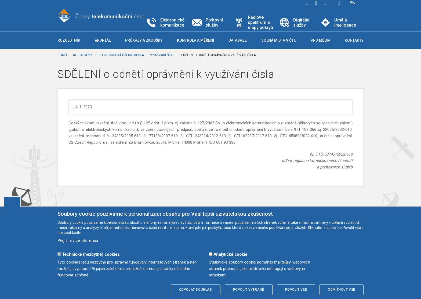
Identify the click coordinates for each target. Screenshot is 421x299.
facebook (306, 2)
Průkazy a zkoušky (143, 40)
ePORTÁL (103, 40)
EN (352, 2)
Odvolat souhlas (195, 289)
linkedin (325, 2)
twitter (316, 2)
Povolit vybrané (248, 289)
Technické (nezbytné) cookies (90, 254)
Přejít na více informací (77, 240)
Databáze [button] (237, 40)
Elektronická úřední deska (121, 55)
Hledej (339, 2)
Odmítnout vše (341, 289)
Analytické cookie (230, 254)
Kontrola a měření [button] (195, 40)
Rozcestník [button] (68, 40)
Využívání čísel (162, 55)
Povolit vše (296, 289)
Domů (62, 55)
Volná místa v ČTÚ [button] (278, 40)
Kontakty (354, 40)
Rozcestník (82, 55)
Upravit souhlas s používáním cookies (12, 201)
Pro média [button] (320, 40)
